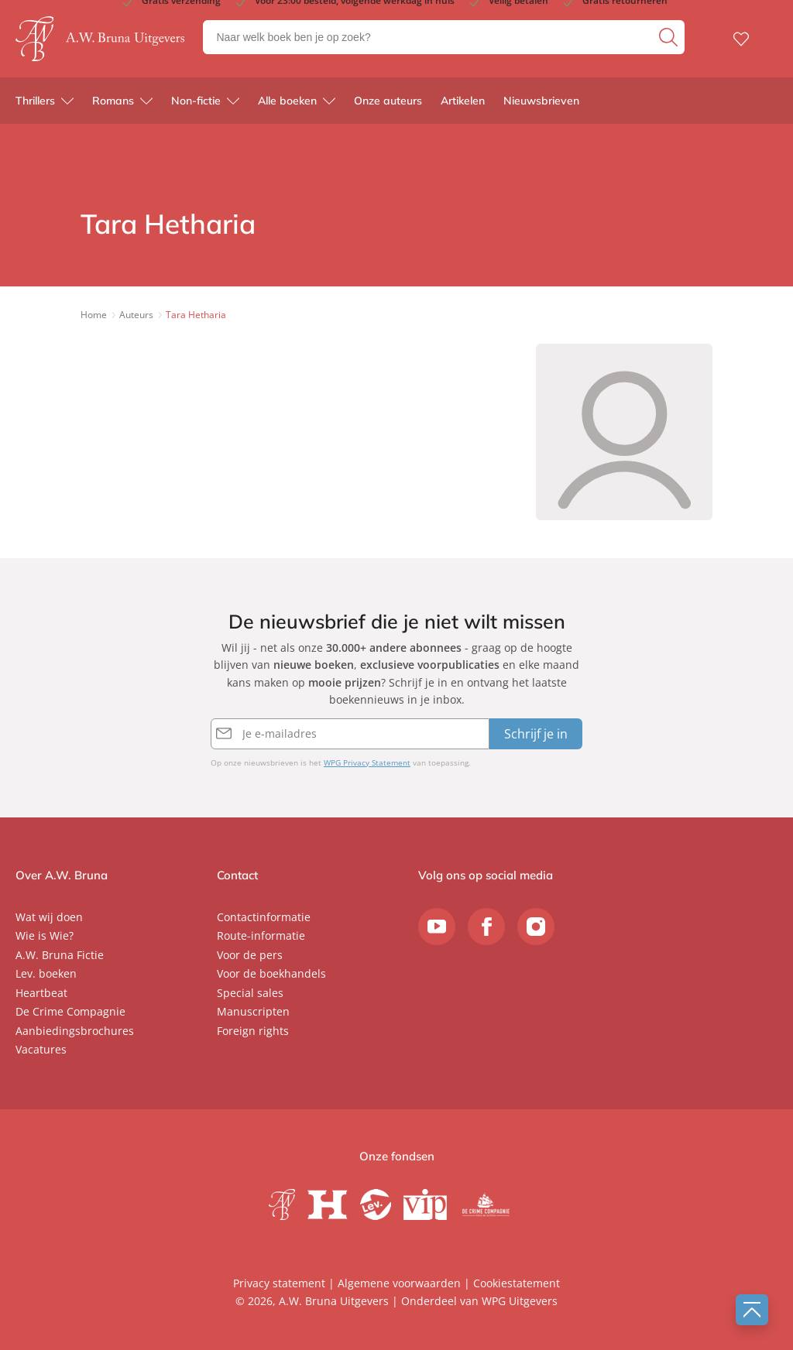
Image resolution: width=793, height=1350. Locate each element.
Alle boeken (287, 101)
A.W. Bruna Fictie (59, 954)
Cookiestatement (516, 1283)
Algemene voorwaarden (399, 1283)
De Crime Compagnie (70, 1011)
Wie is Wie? (44, 935)
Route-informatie (261, 935)
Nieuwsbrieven (541, 101)
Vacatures (41, 1049)
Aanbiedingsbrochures (74, 1030)
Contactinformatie (264, 917)
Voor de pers (250, 954)
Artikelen (463, 101)
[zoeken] (670, 37)
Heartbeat (41, 992)
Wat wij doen (49, 917)
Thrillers (35, 101)
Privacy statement (279, 1283)
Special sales (250, 992)
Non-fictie (196, 101)
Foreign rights (253, 1030)
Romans (113, 101)
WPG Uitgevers (520, 1300)
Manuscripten (253, 1011)
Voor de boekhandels (271, 973)
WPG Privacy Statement (367, 762)
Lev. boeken (46, 973)
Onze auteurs (388, 101)
